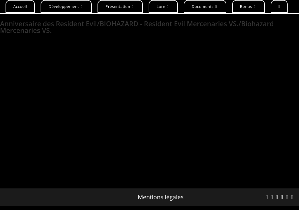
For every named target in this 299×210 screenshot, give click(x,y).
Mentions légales (161, 197)
